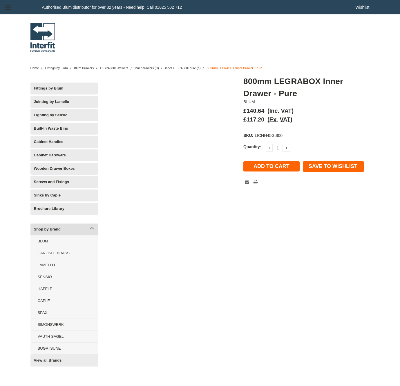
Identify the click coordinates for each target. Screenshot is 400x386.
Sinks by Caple (47, 195)
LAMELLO (46, 265)
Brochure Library (49, 208)
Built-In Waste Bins (51, 128)
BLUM (43, 241)
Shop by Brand (47, 229)
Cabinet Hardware (50, 155)
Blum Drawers (84, 68)
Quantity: (252, 146)
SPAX (43, 312)
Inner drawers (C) (147, 68)
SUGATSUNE (49, 348)
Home (34, 68)
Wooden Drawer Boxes (54, 168)
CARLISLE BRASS (54, 253)
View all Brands (48, 360)
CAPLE (44, 301)
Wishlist (362, 7)
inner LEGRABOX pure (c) (182, 68)
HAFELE (45, 289)
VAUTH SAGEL (51, 336)
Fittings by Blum (56, 68)
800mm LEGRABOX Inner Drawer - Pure (234, 68)
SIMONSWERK (51, 324)
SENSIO (45, 277)
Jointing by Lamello (51, 101)
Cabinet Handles (49, 142)
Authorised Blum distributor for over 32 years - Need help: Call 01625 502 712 (112, 7)
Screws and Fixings (51, 182)
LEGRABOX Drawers (114, 68)
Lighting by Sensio (51, 115)
